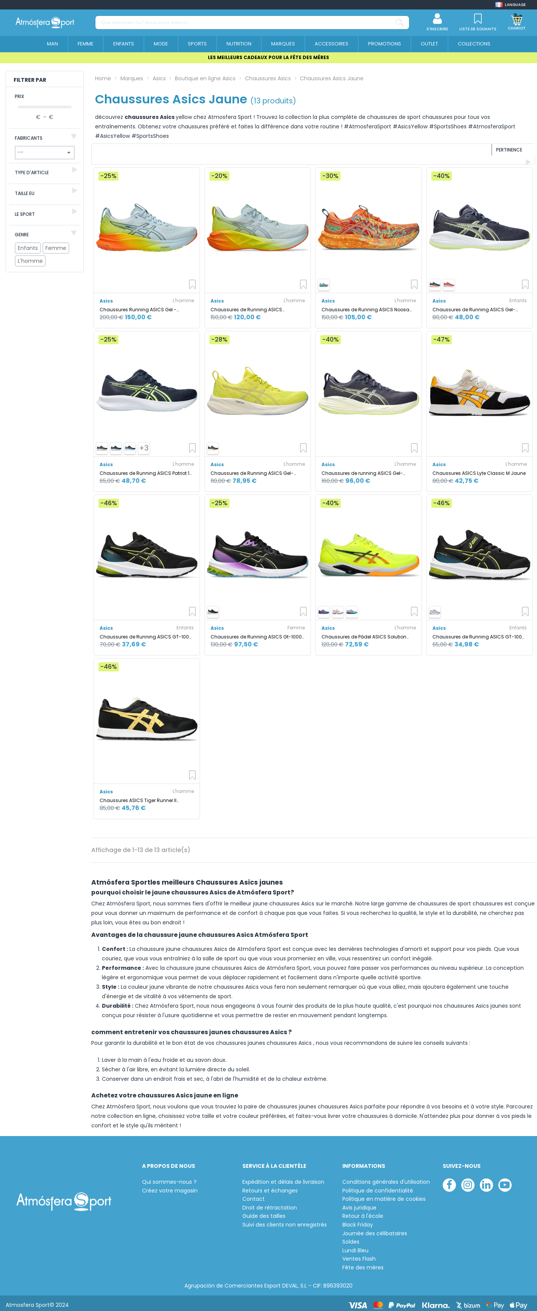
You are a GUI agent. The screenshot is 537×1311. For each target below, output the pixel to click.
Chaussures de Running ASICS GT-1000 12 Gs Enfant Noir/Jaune (146, 632)
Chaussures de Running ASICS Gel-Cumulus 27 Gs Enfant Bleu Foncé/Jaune (473, 305)
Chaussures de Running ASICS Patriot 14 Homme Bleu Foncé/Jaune (146, 469)
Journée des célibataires (374, 1229)
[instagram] (468, 1181)
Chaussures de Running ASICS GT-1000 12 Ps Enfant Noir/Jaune (478, 632)
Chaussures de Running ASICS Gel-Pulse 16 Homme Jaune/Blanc (252, 469)
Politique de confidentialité (377, 1186)
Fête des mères (363, 1263)
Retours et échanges (270, 1186)
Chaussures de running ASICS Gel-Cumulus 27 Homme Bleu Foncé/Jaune (367, 469)
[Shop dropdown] (510, 4)
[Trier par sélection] (483, 152)
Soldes (350, 1238)
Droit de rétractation (269, 1203)
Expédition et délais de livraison (283, 1177)
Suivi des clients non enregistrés (284, 1220)
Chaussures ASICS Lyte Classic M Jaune (479, 469)
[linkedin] (486, 1181)
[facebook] (449, 1181)
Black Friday (357, 1220)
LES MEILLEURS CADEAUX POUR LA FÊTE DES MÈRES (268, 57)
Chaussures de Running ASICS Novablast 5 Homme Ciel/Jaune (248, 305)
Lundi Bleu (355, 1246)
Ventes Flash (359, 1255)
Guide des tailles (264, 1212)
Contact (253, 1195)
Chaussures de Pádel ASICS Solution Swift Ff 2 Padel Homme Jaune (364, 632)
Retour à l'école (362, 1212)
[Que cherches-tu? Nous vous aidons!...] (399, 23)
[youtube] (505, 1181)
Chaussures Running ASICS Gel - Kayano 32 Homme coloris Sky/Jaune (143, 305)
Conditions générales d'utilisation (386, 1177)
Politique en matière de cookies (384, 1195)
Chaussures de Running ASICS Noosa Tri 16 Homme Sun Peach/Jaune (365, 305)
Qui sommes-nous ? (169, 1177)
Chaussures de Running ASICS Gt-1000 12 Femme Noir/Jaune (256, 632)
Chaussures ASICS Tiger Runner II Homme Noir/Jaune (138, 796)
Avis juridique (359, 1203)
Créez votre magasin (170, 1186)
